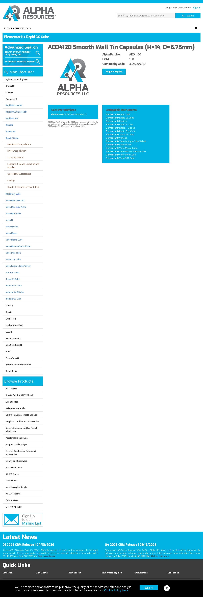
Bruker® (10, 86)
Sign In (196, 7)
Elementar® (13, 37)
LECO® (9, 331)
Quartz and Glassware (16, 461)
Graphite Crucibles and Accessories (22, 421)
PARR (8, 351)
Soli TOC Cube (12, 272)
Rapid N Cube (12, 118)
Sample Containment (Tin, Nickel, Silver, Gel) (21, 430)
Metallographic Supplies (17, 487)
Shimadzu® (11, 371)
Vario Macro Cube (14, 239)
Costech (9, 92)
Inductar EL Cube (13, 298)
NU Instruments (13, 338)
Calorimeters (12, 500)
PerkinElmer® (12, 358)
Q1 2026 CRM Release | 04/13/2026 (28, 545)
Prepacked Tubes (14, 467)
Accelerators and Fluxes (17, 437)
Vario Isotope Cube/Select (18, 266)
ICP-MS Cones (12, 474)
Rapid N (9, 125)
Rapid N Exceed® (14, 105)
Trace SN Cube (13, 279)
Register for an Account (178, 7)
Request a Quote (114, 71)
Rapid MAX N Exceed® (16, 111)
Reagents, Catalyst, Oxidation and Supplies (23, 166)
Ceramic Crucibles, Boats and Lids (21, 414)
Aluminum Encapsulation (19, 144)
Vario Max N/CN (13, 213)
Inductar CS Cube (14, 285)
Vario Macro (11, 233)
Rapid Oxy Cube (13, 193)
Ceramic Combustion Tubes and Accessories (21, 453)
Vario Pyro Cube (13, 252)
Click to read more (46, 556)
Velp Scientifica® (14, 345)
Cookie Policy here (116, 590)
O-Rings (11, 180)
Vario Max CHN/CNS (15, 200)
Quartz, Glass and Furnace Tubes (23, 187)
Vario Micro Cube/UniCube (18, 246)
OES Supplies (12, 401)
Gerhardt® (11, 318)
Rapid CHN (10, 131)
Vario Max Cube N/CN (16, 207)
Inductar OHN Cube (15, 292)
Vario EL (9, 220)
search (188, 15)
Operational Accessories (19, 173)
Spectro (9, 312)
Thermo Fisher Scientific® (18, 364)
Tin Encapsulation (15, 157)
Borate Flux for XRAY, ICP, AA (19, 395)
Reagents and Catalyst (16, 444)
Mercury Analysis (14, 506)
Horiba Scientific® (14, 325)
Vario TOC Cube (13, 259)
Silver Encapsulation (16, 150)
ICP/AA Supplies (13, 493)
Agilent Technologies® (17, 79)
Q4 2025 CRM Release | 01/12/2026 (130, 545)
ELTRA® (9, 305)
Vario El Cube (12, 226)
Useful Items (12, 480)
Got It (149, 588)
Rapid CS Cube (37, 37)
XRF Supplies (11, 388)
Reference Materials (15, 408)
